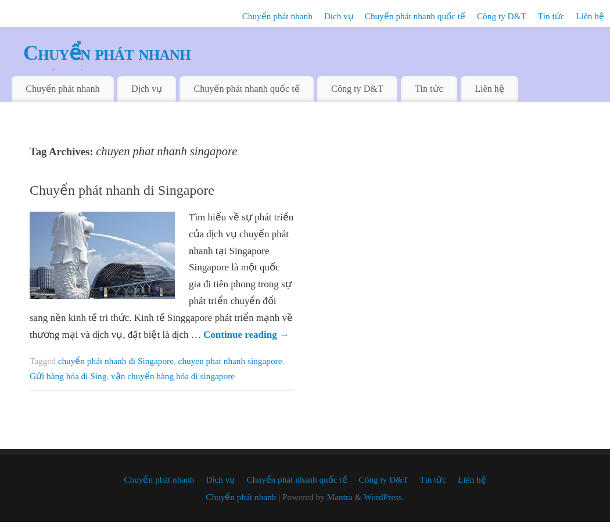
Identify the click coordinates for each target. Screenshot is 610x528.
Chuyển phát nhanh (277, 16)
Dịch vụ (338, 16)
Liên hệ (590, 16)
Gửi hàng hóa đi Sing (68, 376)
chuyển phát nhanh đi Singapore (116, 361)
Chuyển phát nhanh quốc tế (415, 16)
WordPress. (384, 497)
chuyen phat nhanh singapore (230, 361)
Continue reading (246, 334)
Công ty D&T (501, 16)
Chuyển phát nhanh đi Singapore (122, 190)
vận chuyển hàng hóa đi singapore (173, 376)
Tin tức (551, 16)
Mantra (340, 497)
